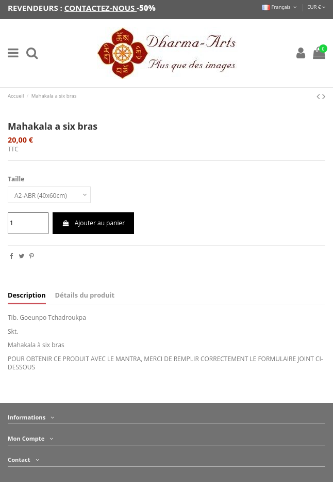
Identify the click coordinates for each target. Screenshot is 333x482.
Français (280, 7)
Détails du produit (84, 295)
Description (27, 295)
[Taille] (49, 194)
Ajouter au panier (93, 223)
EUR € (316, 7)
